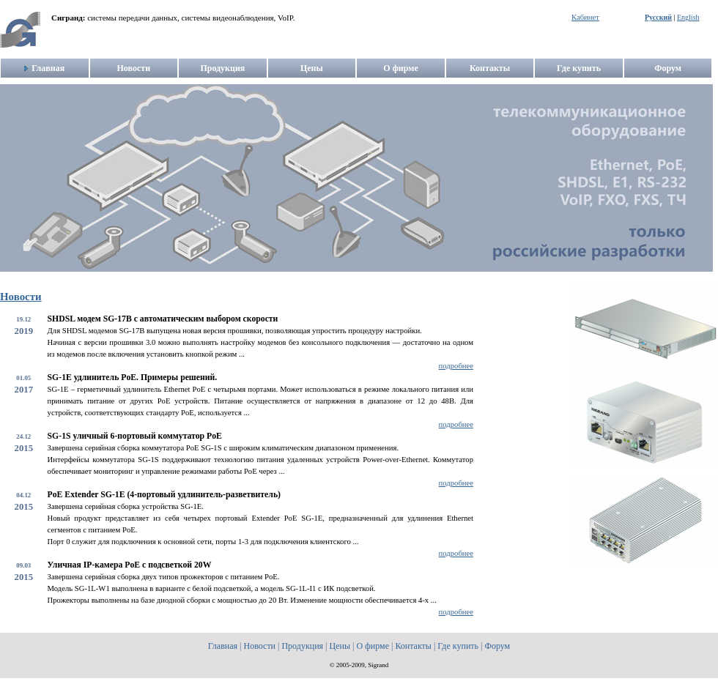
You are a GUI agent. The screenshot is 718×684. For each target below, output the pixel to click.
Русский (658, 17)
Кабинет (585, 17)
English (688, 17)
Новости (21, 296)
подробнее (456, 366)
